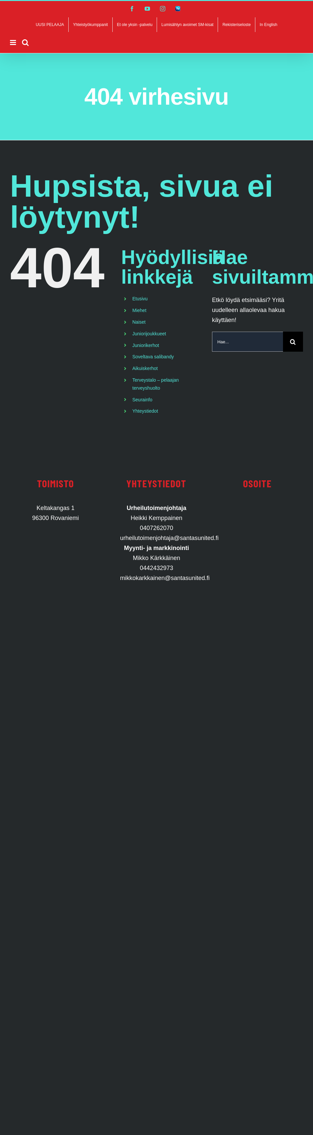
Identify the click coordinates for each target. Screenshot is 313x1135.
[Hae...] (247, 342)
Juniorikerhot (145, 345)
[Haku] (293, 342)
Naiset (139, 322)
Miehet (139, 310)
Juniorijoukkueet (149, 333)
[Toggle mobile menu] (13, 42)
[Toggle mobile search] (25, 42)
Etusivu (140, 298)
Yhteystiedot (145, 411)
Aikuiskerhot (145, 368)
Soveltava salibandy (153, 356)
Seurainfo (142, 399)
